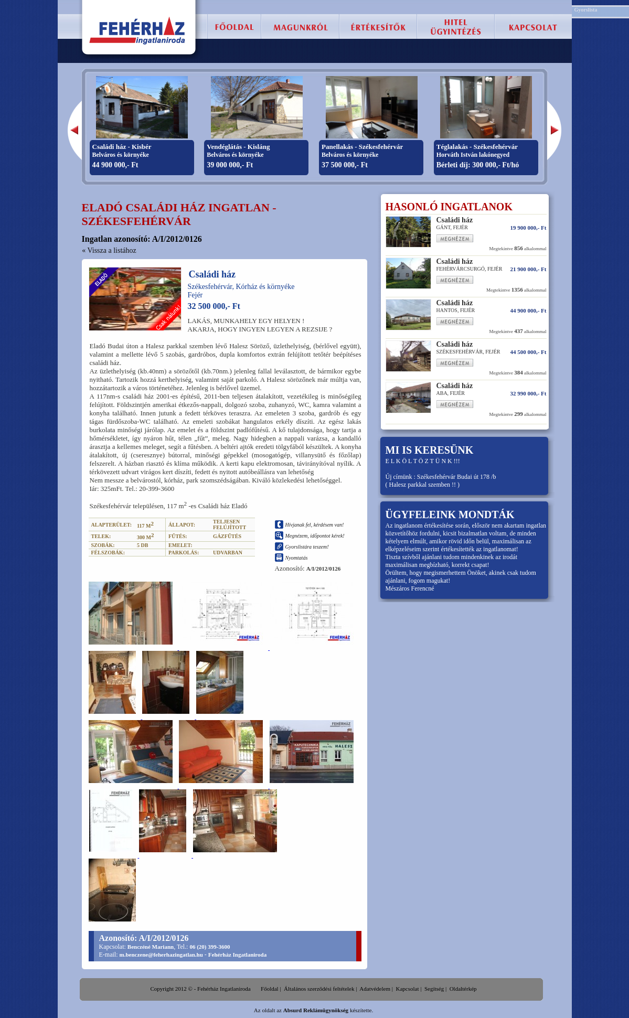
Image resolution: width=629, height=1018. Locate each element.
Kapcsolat (407, 988)
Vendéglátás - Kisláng (238, 147)
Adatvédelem (374, 988)
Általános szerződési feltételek (319, 988)
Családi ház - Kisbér (122, 147)
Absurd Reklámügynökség (315, 1010)
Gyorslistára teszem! (307, 547)
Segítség (434, 988)
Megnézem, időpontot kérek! (315, 536)
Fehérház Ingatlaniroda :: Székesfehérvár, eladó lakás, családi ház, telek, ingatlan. (138, 30)
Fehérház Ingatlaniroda (237, 954)
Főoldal (270, 988)
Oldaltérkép (463, 988)
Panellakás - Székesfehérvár (362, 147)
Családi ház (212, 274)
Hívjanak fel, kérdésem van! (314, 525)
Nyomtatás (296, 558)
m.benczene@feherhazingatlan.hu (161, 954)
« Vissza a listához (109, 250)
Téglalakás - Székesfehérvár (477, 147)
